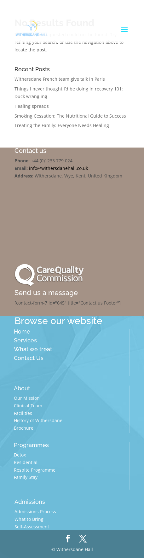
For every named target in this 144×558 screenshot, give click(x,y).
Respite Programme (34, 470)
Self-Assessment (31, 527)
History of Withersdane (38, 420)
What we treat (33, 349)
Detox (20, 455)
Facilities (23, 413)
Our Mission (27, 398)
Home (22, 331)
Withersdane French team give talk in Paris (59, 79)
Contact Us (28, 358)
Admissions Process (35, 511)
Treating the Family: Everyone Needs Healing (61, 125)
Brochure (23, 428)
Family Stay (25, 477)
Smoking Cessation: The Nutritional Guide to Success (70, 116)
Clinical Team (28, 406)
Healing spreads (31, 106)
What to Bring (28, 519)
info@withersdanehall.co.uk (58, 168)
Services (25, 340)
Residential (25, 462)
